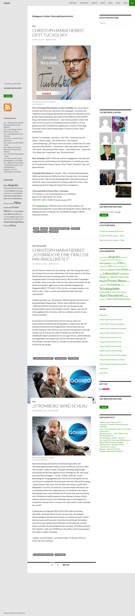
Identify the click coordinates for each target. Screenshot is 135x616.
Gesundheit (84, 3)
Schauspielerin (105, 292)
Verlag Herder (41, 206)
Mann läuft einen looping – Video (112, 240)
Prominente (113, 284)
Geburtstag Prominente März (111, 351)
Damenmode (8, 188)
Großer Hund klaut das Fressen (112, 231)
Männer (114, 277)
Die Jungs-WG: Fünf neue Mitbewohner (115, 440)
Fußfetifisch (103, 266)
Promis (123, 285)
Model (108, 277)
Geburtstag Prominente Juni (111, 342)
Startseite (73, 3)
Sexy (124, 292)
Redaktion (52, 40)
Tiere (21, 219)
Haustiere (9, 193)
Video (125, 3)
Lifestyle (7, 196)
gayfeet (118, 266)
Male (121, 274)
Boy (121, 257)
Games (12, 191)
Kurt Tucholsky (40, 231)
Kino (125, 269)
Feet (116, 260)
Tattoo (5, 219)
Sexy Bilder (8, 214)
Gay (113, 266)
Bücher (44, 228)
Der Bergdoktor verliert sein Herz (112, 438)
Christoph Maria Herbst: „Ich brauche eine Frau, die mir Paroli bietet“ (60, 255)
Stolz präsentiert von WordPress (14, 613)
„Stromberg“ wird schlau (59, 405)
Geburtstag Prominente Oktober (112, 360)
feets (120, 260)
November (104, 373)
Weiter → (67, 565)
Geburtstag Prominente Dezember (113, 328)
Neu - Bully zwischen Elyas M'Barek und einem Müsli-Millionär (12, 149)
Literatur (54, 231)
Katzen (20, 193)
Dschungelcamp (105, 260)
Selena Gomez (117, 292)
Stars (103, 295)
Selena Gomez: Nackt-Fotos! (111, 422)
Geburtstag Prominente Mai (110, 346)
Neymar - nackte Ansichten (110, 449)
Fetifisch (114, 264)
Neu (34, 26)
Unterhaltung (118, 299)
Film (121, 263)
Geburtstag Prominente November (113, 355)
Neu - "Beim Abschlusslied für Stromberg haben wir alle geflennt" (13, 125)
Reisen (110, 3)
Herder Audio (61, 200)
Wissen (7, 226)
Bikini (106, 257)
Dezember (103, 315)
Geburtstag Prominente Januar (112, 333)
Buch (36, 228)
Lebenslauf (111, 273)
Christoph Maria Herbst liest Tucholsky (58, 32)
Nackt (103, 281)
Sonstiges (11, 217)
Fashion (112, 260)
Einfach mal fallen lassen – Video (112, 236)
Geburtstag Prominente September (113, 364)
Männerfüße (124, 277)
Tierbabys (16, 219)
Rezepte (94, 3)
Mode (103, 276)
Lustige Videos (16, 196)
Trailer (109, 299)
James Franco (115, 269)
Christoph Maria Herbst (60, 228)
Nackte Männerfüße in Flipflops (112, 442)
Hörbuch (75, 228)
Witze (118, 3)
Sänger (126, 296)
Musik (13, 198)
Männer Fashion (9, 203)
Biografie (114, 256)
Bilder (102, 3)
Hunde (15, 193)
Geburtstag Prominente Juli (110, 337)
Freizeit (6, 191)
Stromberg (73, 358)
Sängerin (102, 299)
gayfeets (123, 266)
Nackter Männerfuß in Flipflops (111, 451)
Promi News (41, 246)
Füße (109, 266)
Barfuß (102, 257)
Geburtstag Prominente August (112, 324)
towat (7, 3)
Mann (126, 274)
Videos (20, 222)
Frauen (20, 188)
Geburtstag (104, 270)
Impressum (104, 368)
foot (125, 263)
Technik (10, 219)
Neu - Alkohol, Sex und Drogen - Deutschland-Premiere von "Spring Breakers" (14, 165)
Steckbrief (115, 295)
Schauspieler (61, 358)
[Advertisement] (115, 67)
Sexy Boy (15, 214)
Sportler (17, 217)
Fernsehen (105, 263)
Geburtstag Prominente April (111, 319)
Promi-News (116, 281)
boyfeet (125, 257)
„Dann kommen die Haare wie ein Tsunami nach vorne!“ (112, 445)
